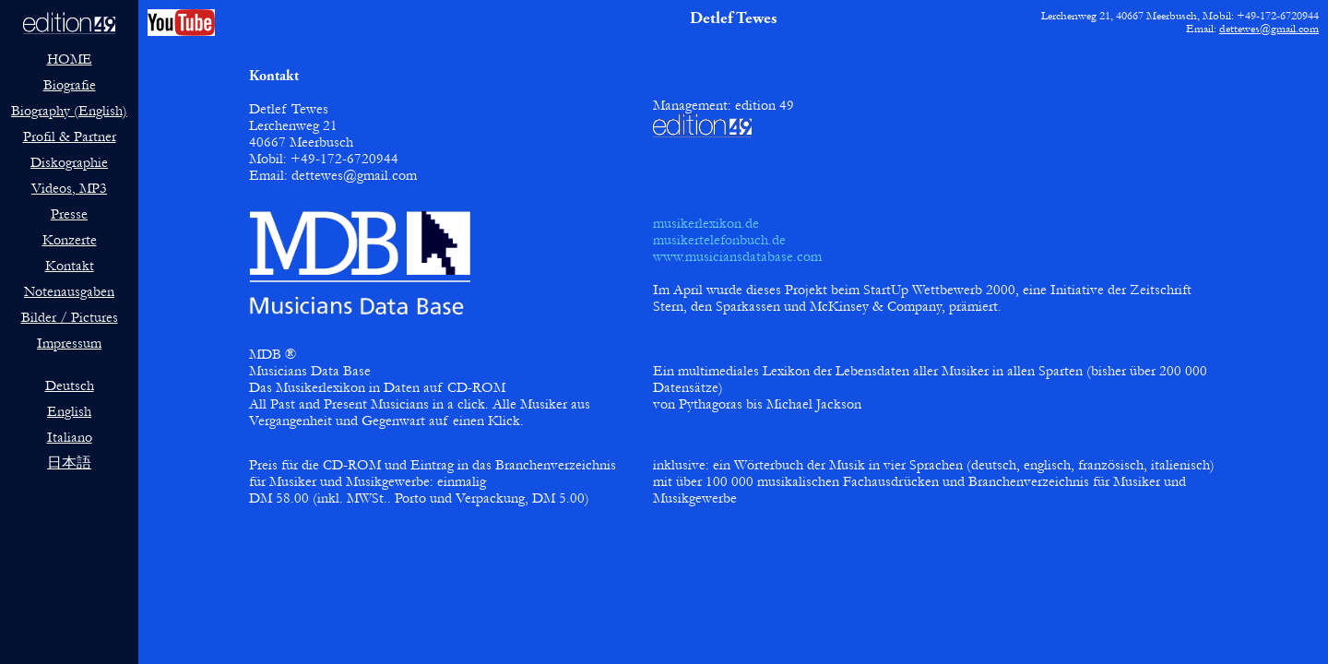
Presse (69, 214)
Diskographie (69, 162)
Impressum (69, 343)
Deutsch (69, 385)
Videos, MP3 (69, 188)
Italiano (69, 437)
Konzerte (69, 239)
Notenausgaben (69, 291)
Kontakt (69, 265)
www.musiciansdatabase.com (737, 256)
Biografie (69, 85)
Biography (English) (69, 110)
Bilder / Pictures (69, 317)
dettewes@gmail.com (1269, 28)
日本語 (69, 463)
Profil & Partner (69, 136)
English (69, 411)
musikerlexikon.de (706, 223)
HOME (69, 59)
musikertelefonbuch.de (719, 239)
